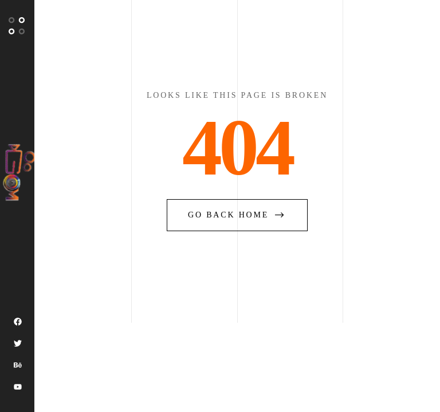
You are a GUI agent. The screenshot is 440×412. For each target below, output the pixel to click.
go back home (237, 215)
